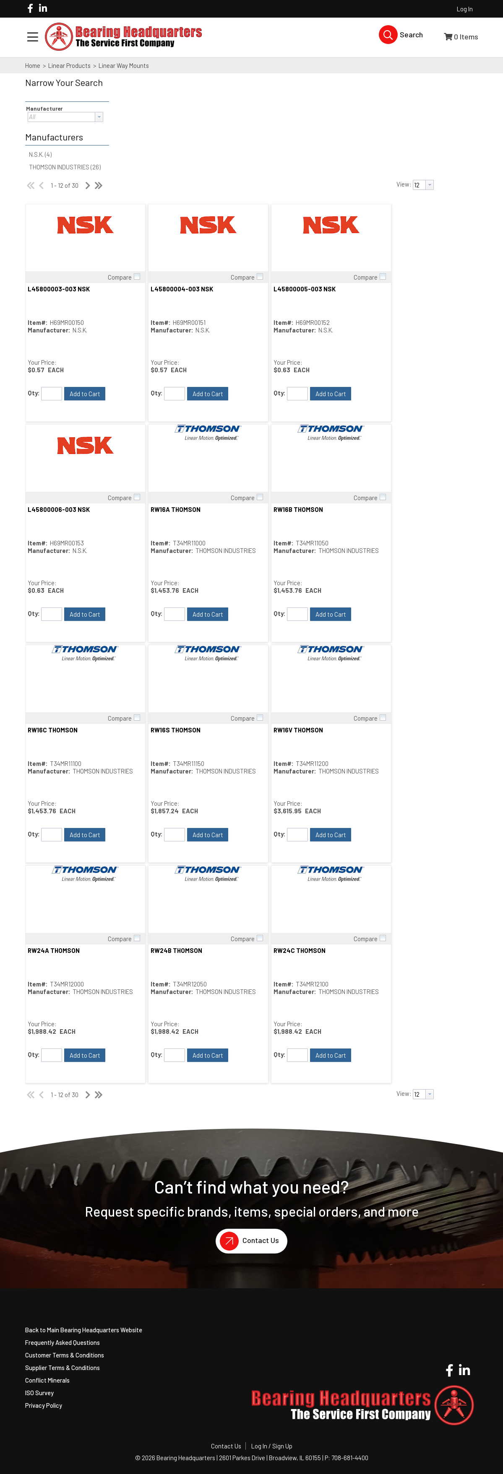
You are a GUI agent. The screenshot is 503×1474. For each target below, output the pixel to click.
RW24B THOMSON (176, 950)
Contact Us (247, 1241)
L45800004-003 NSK (182, 289)
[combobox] (65, 117)
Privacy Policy (43, 1405)
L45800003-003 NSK (59, 289)
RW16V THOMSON (298, 730)
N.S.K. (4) (40, 154)
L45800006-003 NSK (59, 509)
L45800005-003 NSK (305, 289)
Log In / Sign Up (271, 1446)
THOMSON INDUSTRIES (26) (65, 167)
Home (32, 65)
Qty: (34, 393)
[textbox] (61, 117)
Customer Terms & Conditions (64, 1355)
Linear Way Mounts (123, 65)
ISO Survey (39, 1392)
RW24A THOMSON (54, 950)
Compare (120, 277)
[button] (65, 88)
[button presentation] (99, 117)
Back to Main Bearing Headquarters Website (83, 1330)
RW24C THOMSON (300, 950)
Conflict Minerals (47, 1380)
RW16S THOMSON (176, 730)
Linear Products (69, 65)
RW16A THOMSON (176, 509)
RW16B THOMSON (298, 509)
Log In (465, 9)
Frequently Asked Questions (62, 1342)
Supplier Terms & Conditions (62, 1367)
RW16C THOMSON (53, 730)
